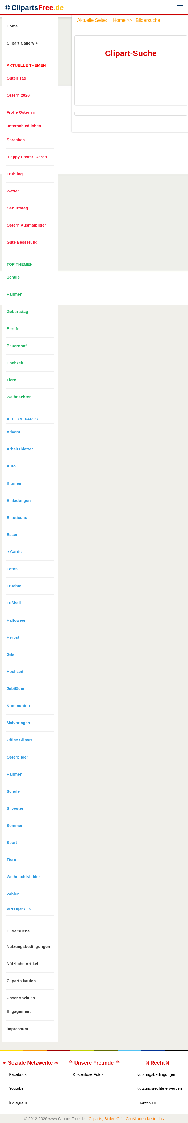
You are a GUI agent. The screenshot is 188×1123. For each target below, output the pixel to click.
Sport (12, 842)
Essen (12, 535)
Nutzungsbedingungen (28, 947)
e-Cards (14, 552)
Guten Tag (16, 78)
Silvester (15, 808)
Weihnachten (19, 397)
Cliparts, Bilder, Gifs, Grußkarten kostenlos (126, 1118)
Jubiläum (15, 689)
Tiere (11, 380)
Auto (11, 466)
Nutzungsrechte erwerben (159, 1088)
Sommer (15, 825)
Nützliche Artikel (22, 964)
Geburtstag (17, 208)
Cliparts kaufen (21, 981)
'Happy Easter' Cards (27, 157)
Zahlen (13, 894)
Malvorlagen (18, 723)
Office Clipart (19, 740)
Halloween (17, 620)
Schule (13, 277)
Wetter (13, 191)
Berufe (13, 329)
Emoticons (17, 517)
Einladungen (19, 500)
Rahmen (14, 294)
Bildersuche (18, 931)
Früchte (14, 586)
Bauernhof (17, 346)
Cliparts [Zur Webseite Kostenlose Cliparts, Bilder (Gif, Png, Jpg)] (37, 8)
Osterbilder (17, 757)
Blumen (14, 483)
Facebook (18, 1074)
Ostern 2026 (18, 95)
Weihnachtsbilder (23, 877)
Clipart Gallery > (22, 43)
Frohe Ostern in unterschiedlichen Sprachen (24, 126)
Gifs (11, 654)
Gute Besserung (22, 242)
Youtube (16, 1088)
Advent (13, 432)
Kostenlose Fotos (88, 1074)
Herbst (13, 637)
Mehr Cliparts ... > (19, 909)
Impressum (17, 1029)
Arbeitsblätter (20, 449)
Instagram (18, 1102)
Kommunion (18, 706)
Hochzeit (15, 363)
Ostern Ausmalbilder (26, 225)
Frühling (15, 174)
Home (12, 26)
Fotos (12, 569)
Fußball (14, 603)
